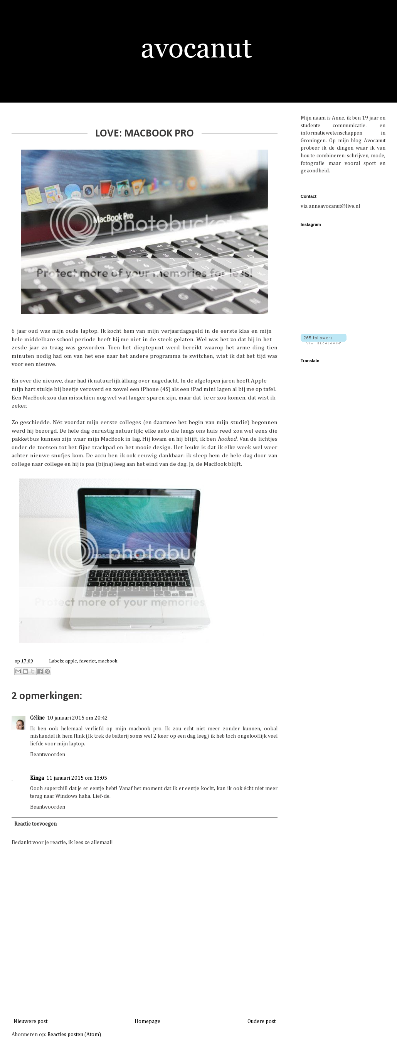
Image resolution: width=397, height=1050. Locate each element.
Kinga (37, 778)
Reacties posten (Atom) (74, 1034)
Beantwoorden (47, 754)
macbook (107, 661)
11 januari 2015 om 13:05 (76, 778)
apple (71, 661)
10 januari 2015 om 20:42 (77, 718)
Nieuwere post (30, 1021)
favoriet (87, 661)
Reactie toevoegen (35, 824)
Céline (37, 718)
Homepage (147, 1021)
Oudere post (261, 1021)
